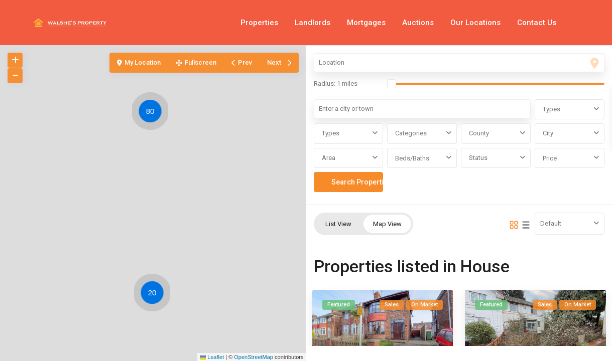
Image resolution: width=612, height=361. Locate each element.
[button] (155, 294)
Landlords (312, 22)
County (479, 133)
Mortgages (366, 22)
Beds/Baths (412, 158)
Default (550, 223)
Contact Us (536, 22)
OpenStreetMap (253, 357)
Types (551, 109)
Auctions (418, 22)
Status (478, 157)
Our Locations (475, 22)
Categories (411, 133)
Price (550, 158)
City (548, 133)
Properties (259, 22)
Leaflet (212, 357)
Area (328, 157)
